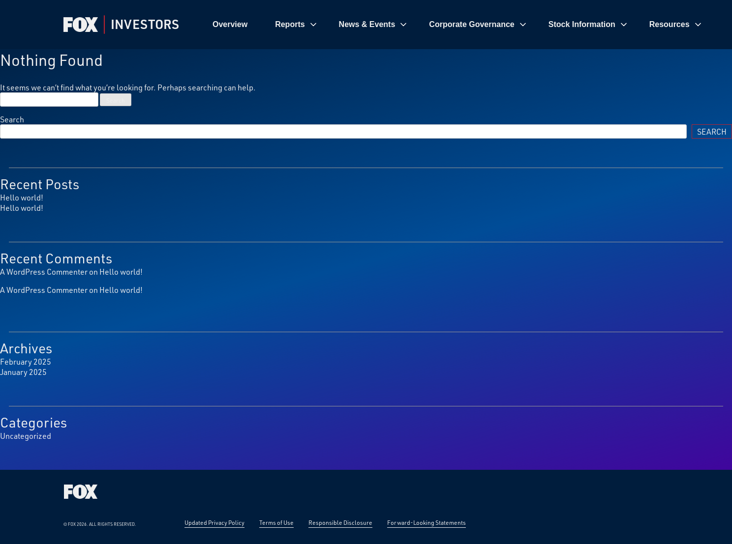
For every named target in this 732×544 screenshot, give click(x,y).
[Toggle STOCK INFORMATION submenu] (624, 24)
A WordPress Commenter (44, 271)
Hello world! (21, 197)
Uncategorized (25, 435)
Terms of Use (276, 522)
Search (12, 119)
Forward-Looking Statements (426, 522)
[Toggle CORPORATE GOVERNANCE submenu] (523, 24)
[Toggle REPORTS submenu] (313, 24)
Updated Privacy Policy (214, 522)
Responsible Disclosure (340, 522)
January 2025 (23, 372)
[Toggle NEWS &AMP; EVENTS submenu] (403, 24)
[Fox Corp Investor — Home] (80, 24)
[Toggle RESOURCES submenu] (698, 24)
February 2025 (25, 361)
